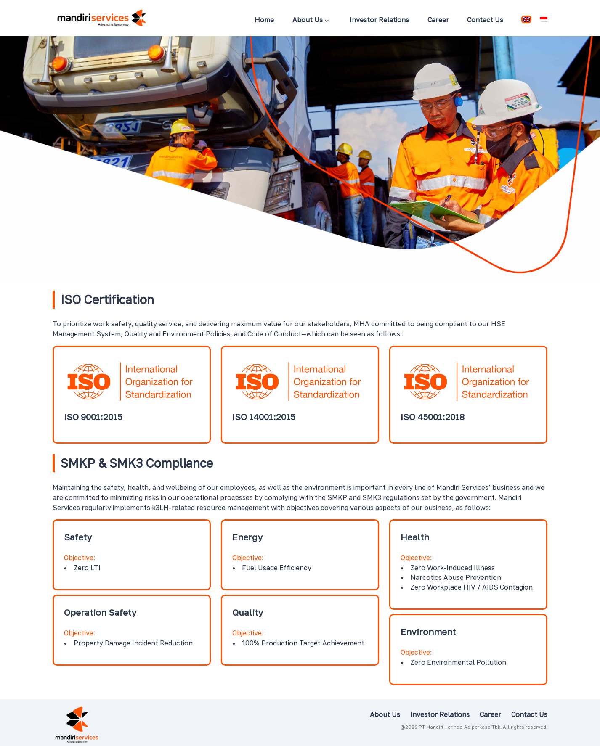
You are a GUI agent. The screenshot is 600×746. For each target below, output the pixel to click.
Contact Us (485, 20)
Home (264, 20)
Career (438, 20)
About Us (310, 21)
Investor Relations (379, 20)
